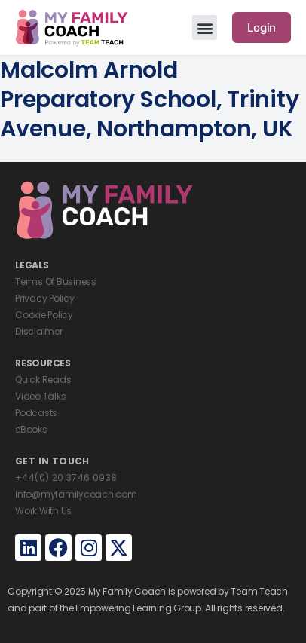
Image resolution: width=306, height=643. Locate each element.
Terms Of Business (55, 281)
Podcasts (36, 412)
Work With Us (43, 510)
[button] (204, 27)
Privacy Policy (45, 298)
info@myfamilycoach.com (76, 494)
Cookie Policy (44, 314)
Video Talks (40, 396)
